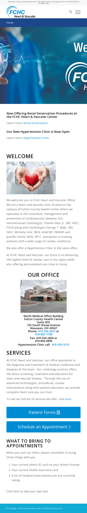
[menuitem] (69, 12)
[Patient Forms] (43, 412)
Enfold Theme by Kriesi (52, 508)
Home (9, 22)
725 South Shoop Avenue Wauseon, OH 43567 (26, 1)
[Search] (69, 12)
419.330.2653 (72, 1)
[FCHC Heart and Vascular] (36, 12)
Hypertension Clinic (36, 138)
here (68, 399)
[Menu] (76, 12)
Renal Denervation (35, 123)
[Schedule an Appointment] (43, 426)
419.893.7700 (43, 3)
